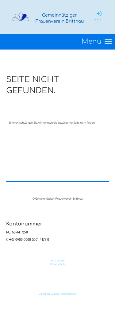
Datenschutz (57, 264)
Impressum (58, 260)
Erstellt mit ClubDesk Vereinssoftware (58, 294)
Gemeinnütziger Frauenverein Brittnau (60, 18)
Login (97, 17)
